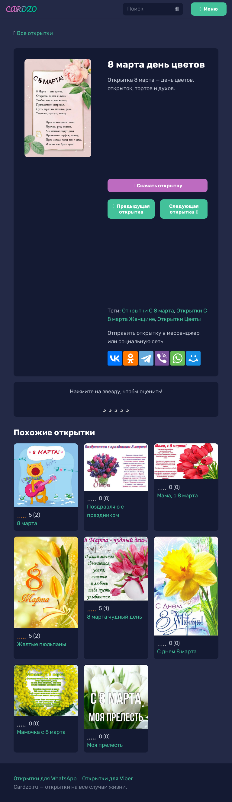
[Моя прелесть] (116, 697)
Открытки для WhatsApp (45, 778)
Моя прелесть (105, 745)
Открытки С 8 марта (148, 310)
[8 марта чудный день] (116, 569)
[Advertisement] (158, 135)
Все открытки (35, 33)
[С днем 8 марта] (186, 586)
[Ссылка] (21, 9)
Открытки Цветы (179, 319)
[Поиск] (153, 9)
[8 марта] (46, 475)
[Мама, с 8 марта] (186, 461)
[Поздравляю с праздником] (116, 467)
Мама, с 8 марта (177, 495)
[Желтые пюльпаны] (46, 582)
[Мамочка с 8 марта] (46, 690)
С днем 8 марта (177, 651)
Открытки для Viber (107, 778)
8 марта (27, 523)
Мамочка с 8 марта (41, 732)
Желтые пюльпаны (41, 644)
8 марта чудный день (114, 616)
